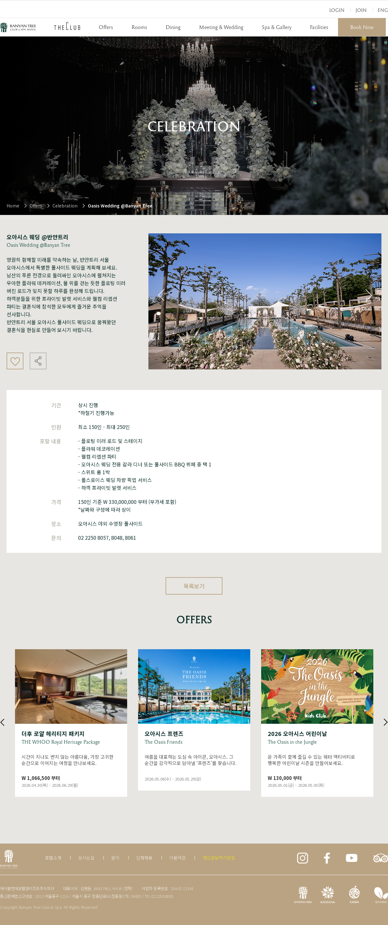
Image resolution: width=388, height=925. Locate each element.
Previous (161, 295)
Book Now (362, 27)
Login (337, 10)
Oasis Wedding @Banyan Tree (120, 205)
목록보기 (194, 586)
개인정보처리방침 (218, 857)
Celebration (64, 205)
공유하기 (38, 361)
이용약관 (177, 857)
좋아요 (15, 361)
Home (13, 205)
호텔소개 (53, 857)
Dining (173, 27)
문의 (115, 857)
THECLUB (67, 26)
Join (361, 10)
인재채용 (144, 857)
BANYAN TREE (18, 27)
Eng (383, 10)
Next (368, 295)
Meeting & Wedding (221, 27)
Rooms (139, 27)
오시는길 (86, 857)
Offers (106, 27)
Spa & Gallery (276, 27)
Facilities (319, 27)
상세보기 (71, 723)
